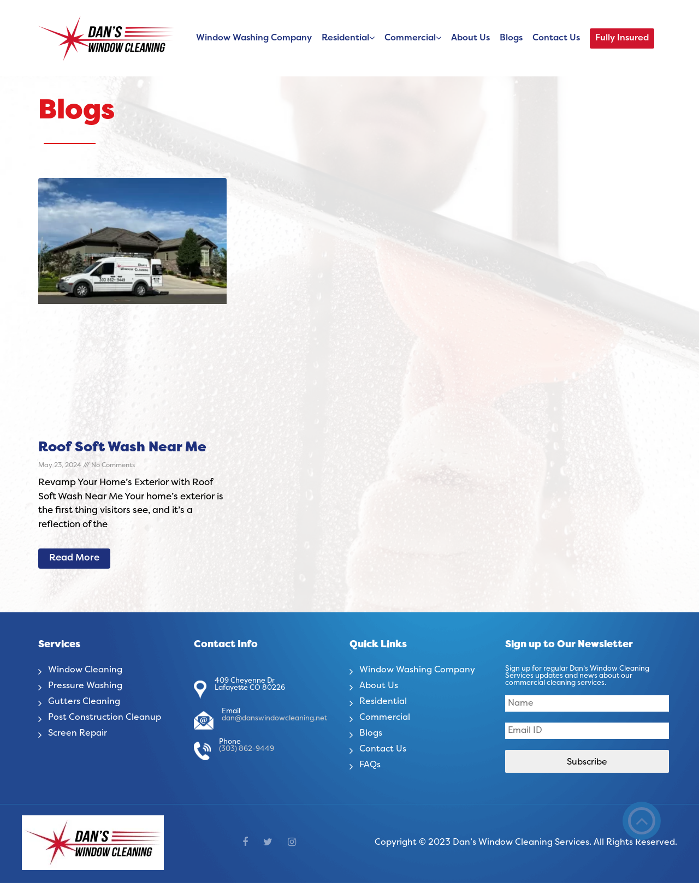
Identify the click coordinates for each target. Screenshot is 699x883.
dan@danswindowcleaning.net (274, 718)
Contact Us (556, 38)
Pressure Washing (85, 686)
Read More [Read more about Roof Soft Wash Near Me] (74, 558)
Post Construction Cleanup (104, 717)
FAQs (370, 765)
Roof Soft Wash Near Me (122, 448)
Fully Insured (622, 38)
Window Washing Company (254, 38)
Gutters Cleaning (84, 701)
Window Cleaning (85, 670)
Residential (345, 38)
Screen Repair (77, 733)
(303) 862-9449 (246, 749)
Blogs (511, 38)
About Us (470, 38)
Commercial (410, 38)
